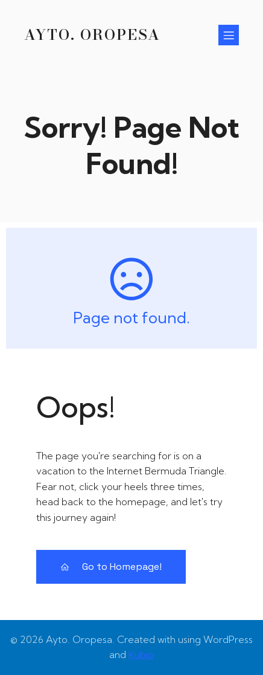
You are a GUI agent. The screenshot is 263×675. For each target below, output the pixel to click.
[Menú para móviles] (228, 35)
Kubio (141, 654)
